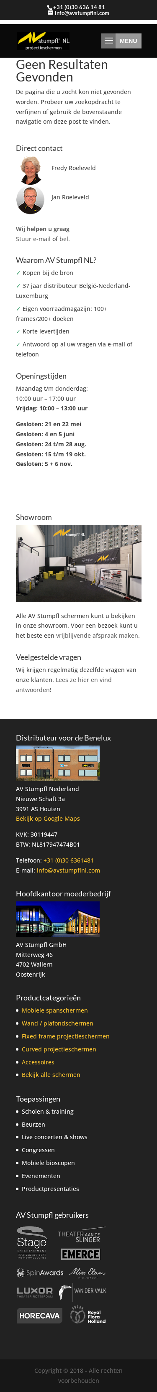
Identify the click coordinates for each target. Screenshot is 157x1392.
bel (63, 239)
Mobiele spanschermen (55, 1010)
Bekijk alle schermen (51, 1075)
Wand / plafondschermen (57, 1023)
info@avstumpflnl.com (68, 870)
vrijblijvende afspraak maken (97, 635)
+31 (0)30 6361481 (69, 860)
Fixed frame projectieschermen (66, 1036)
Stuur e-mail (33, 239)
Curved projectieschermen (59, 1049)
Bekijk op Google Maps (48, 818)
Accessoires (38, 1062)
